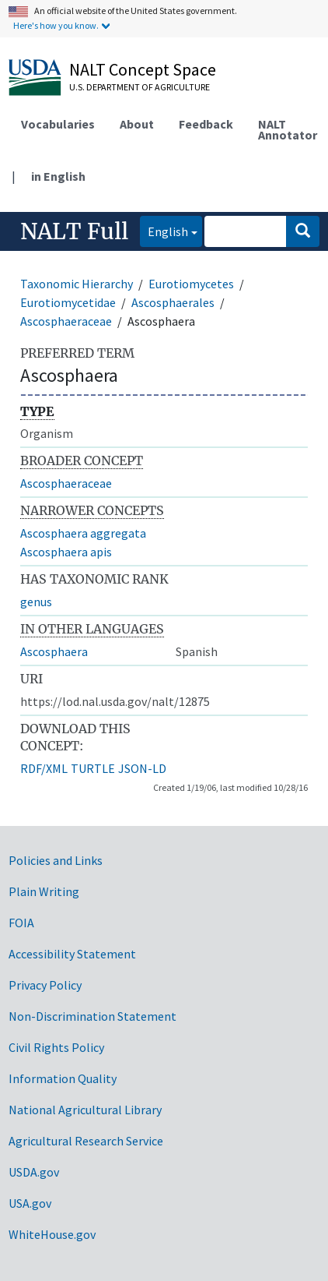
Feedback (206, 124)
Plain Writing (44, 891)
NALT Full (74, 231)
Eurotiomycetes (191, 283)
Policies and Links (56, 860)
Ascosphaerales (173, 302)
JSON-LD (142, 768)
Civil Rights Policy (56, 1047)
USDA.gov (34, 1172)
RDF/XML (44, 768)
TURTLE (93, 768)
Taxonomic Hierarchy (76, 283)
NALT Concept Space (142, 69)
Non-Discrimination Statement (92, 1016)
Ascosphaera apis (66, 551)
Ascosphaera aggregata (83, 533)
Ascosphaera (54, 651)
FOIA (21, 922)
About (137, 124)
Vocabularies (58, 124)
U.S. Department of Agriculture (139, 87)
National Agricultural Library (85, 1109)
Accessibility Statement (72, 954)
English (164, 230)
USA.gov (30, 1203)
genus (36, 601)
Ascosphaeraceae (66, 321)
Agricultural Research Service (86, 1141)
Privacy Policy (45, 985)
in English (58, 176)
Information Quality (63, 1078)
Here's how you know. (56, 25)
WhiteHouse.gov (52, 1234)
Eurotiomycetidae (68, 302)
